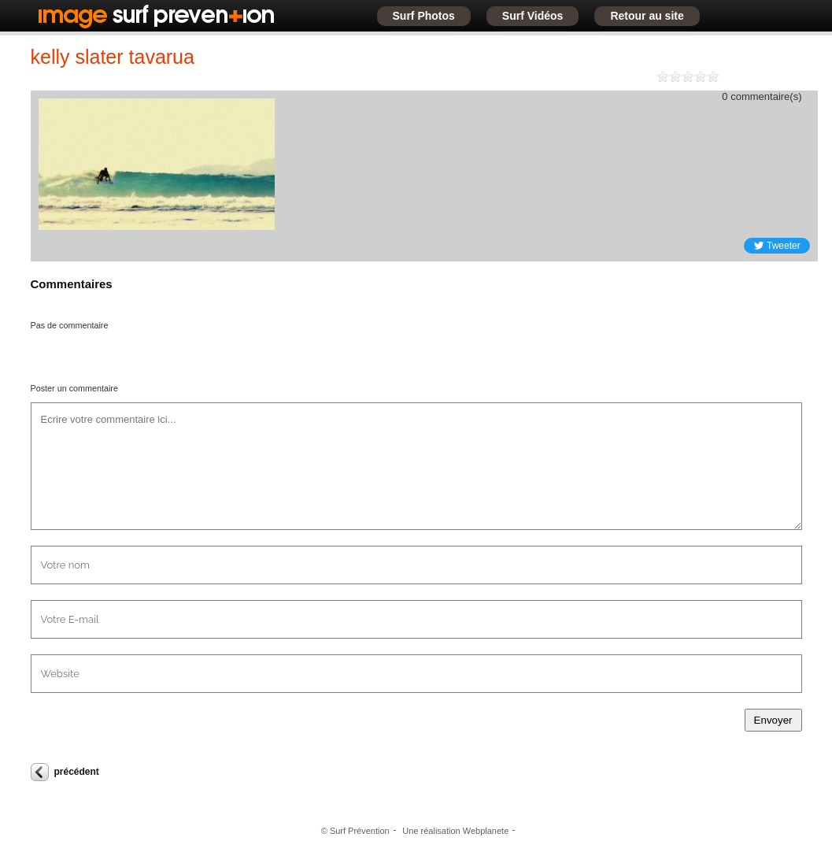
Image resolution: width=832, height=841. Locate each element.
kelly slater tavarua (112, 57)
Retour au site (646, 15)
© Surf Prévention (355, 830)
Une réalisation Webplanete (455, 830)
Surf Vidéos (533, 15)
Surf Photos (424, 15)
